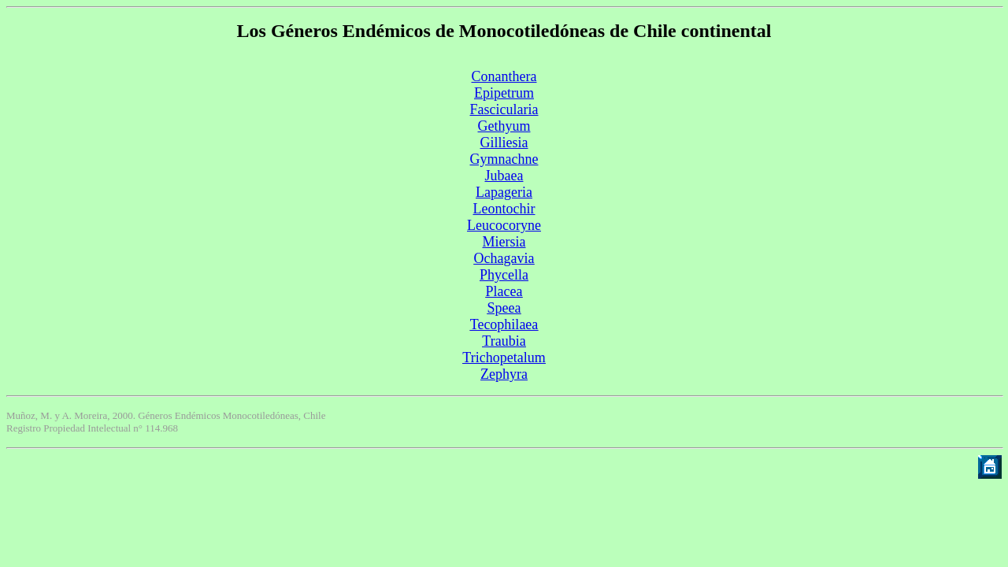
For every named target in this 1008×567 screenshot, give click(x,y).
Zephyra (504, 374)
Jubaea (504, 175)
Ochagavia (504, 258)
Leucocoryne (504, 225)
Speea (504, 308)
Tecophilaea (504, 324)
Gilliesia (504, 142)
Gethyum (504, 126)
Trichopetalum (503, 357)
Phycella (504, 275)
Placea (504, 291)
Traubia (503, 341)
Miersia (504, 242)
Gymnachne (504, 159)
